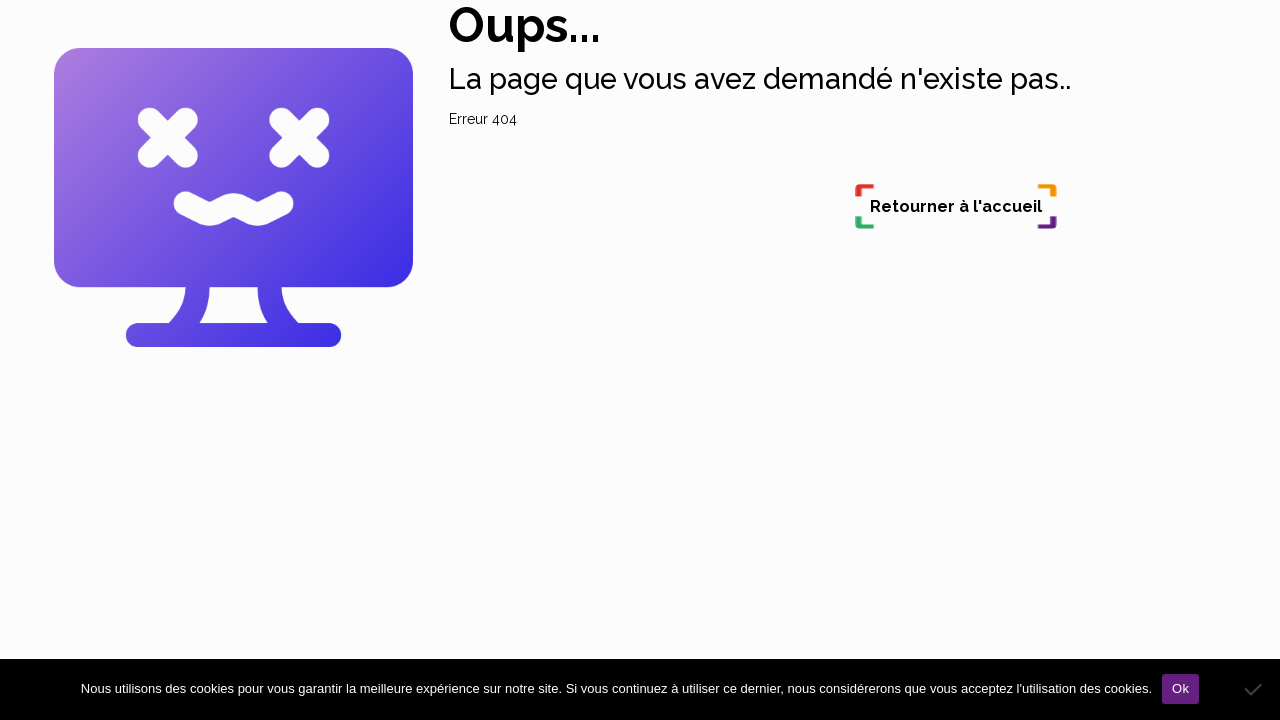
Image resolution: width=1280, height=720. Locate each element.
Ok (1180, 688)
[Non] (1255, 689)
